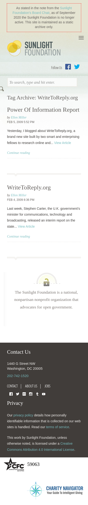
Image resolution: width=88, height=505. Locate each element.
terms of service (57, 427)
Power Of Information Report (43, 109)
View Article (62, 143)
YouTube (43, 394)
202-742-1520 (17, 376)
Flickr (24, 394)
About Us (31, 386)
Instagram (30, 394)
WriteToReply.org (29, 187)
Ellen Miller (19, 117)
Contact (12, 386)
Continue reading (18, 153)
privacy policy (23, 415)
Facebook (68, 67)
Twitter (77, 67)
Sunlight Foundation (34, 48)
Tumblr (37, 394)
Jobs (47, 386)
